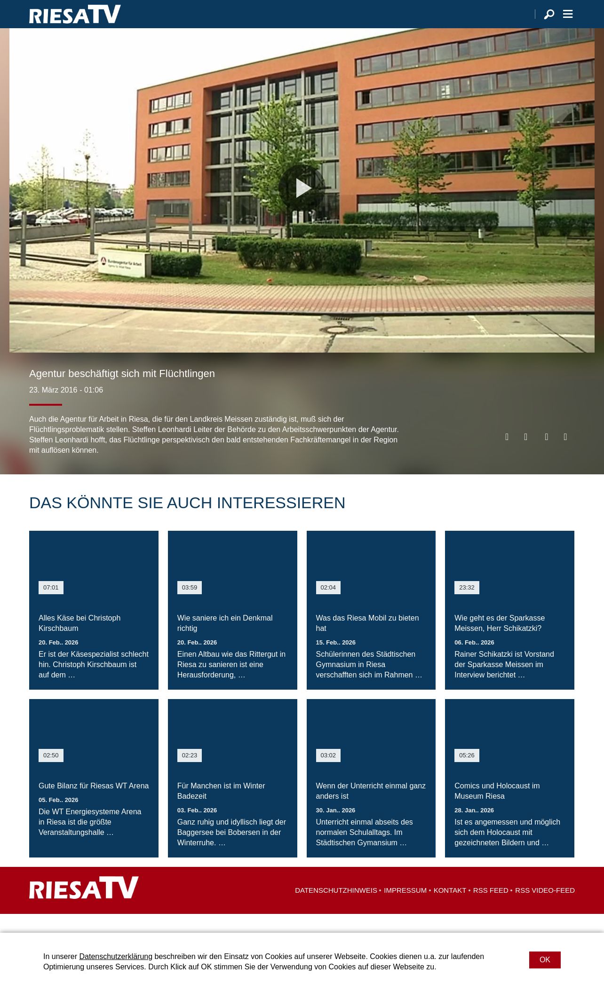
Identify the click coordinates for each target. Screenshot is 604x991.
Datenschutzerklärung (115, 956)
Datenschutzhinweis (336, 909)
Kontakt (450, 909)
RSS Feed (491, 909)
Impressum (405, 909)
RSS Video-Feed (545, 909)
